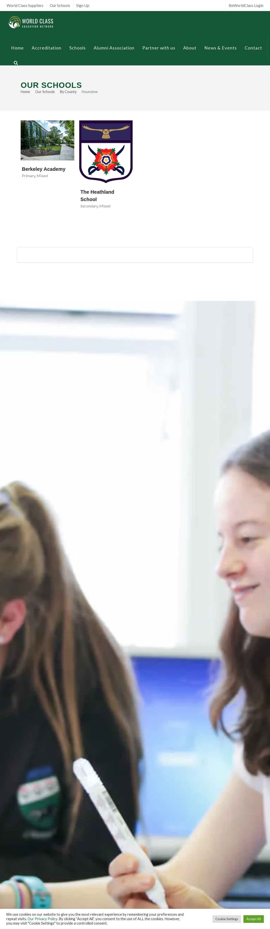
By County (68, 92)
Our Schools (60, 5)
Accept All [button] (253, 919)
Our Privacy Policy (42, 919)
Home (25, 92)
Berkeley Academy (43, 169)
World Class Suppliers (25, 5)
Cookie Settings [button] (226, 919)
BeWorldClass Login (246, 5)
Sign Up (82, 5)
